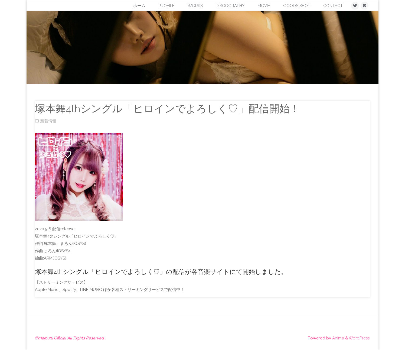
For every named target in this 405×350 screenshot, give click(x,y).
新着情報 (48, 121)
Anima (337, 338)
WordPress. (359, 338)
